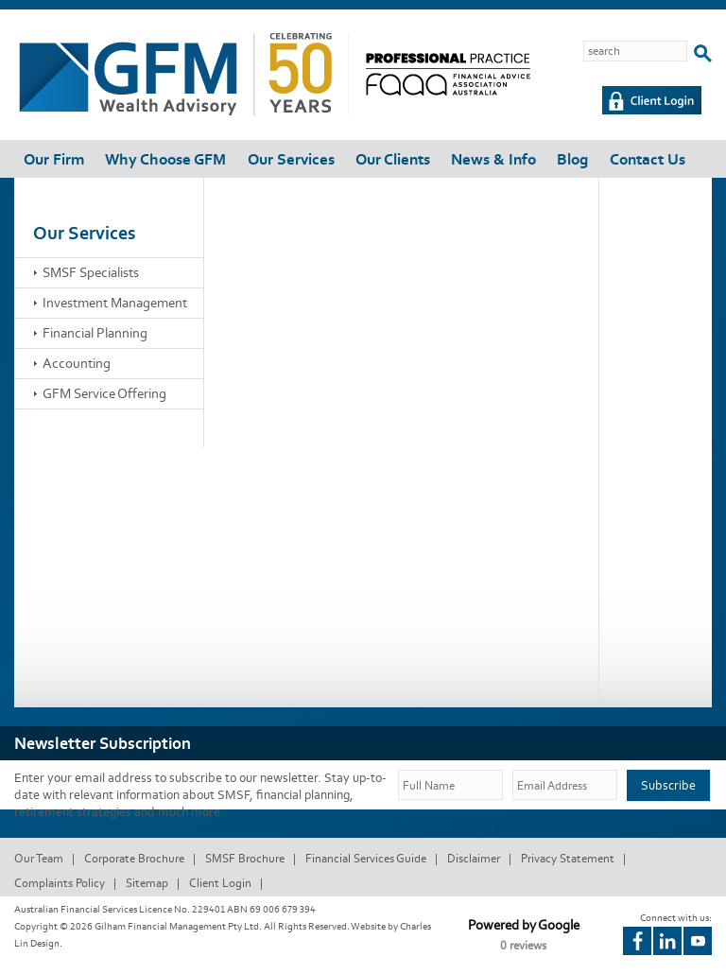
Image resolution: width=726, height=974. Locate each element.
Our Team (38, 858)
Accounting (77, 363)
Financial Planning (95, 332)
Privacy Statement (567, 858)
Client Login (220, 883)
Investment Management (115, 302)
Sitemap (147, 883)
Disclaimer (473, 858)
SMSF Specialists (91, 272)
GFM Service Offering (104, 393)
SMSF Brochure (245, 858)
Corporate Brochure (134, 858)
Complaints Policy (59, 883)
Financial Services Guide (365, 858)
